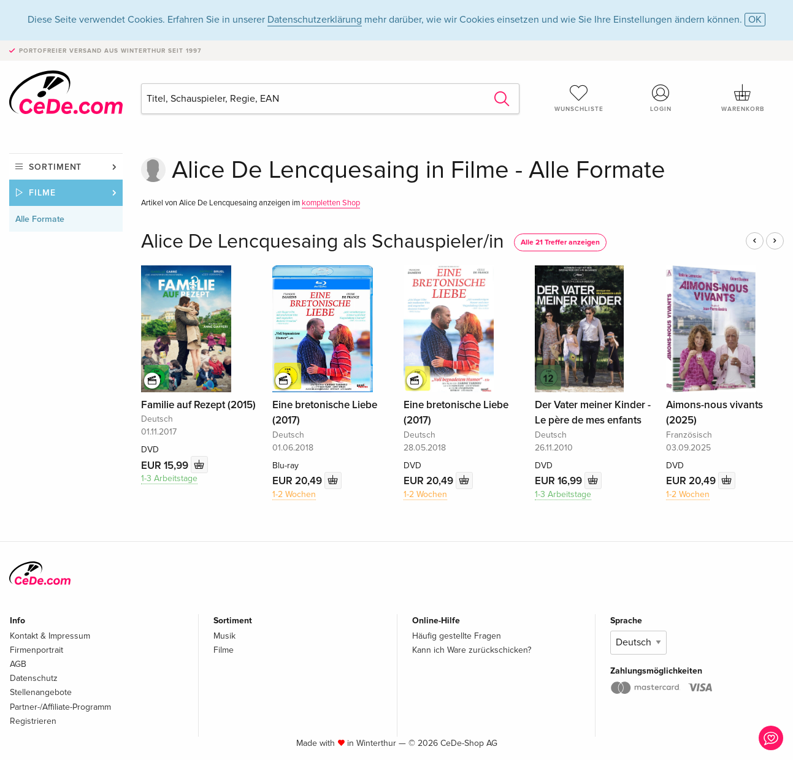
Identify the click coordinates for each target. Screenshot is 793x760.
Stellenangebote (41, 692)
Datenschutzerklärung (314, 19)
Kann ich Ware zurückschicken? (471, 650)
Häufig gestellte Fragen (456, 636)
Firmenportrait (36, 650)
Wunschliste (579, 98)
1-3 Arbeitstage (169, 478)
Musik (224, 636)
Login (661, 98)
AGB (18, 664)
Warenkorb (743, 98)
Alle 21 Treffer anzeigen (560, 242)
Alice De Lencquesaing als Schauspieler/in (322, 242)
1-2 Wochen (294, 494)
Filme (42, 193)
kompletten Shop (331, 203)
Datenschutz (34, 678)
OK (755, 19)
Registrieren (33, 721)
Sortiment (55, 167)
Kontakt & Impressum (50, 636)
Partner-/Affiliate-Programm (60, 707)
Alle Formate (39, 219)
